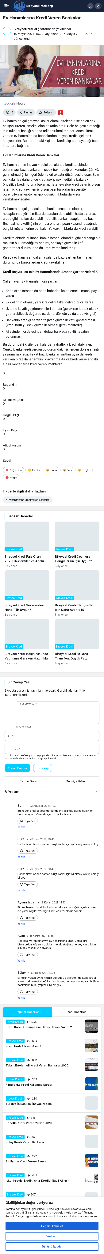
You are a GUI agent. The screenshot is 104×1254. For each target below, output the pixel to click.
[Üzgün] (84, 470)
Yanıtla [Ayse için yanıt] (21, 960)
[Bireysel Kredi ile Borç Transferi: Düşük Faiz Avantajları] (77, 642)
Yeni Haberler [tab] (76, 1012)
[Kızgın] (11, 477)
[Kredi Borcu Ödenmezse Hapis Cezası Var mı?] (52, 1026)
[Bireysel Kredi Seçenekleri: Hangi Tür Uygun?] (27, 593)
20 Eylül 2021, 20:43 (42, 869)
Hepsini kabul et (52, 1226)
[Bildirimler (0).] (98, 6)
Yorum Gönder (17, 768)
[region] (52, 1225)
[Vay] (67, 470)
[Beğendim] (13, 470)
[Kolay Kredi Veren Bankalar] (52, 1141)
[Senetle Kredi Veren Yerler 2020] (52, 1122)
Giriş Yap (43, 768)
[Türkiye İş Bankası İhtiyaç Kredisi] (52, 1102)
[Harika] (33, 470)
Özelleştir (52, 1236)
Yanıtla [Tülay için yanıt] (21, 997)
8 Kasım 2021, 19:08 (42, 935)
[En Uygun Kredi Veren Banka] (52, 1160)
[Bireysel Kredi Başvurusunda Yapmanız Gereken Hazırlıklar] (27, 642)
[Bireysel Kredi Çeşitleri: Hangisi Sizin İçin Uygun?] (77, 544)
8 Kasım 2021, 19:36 (43, 972)
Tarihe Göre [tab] (28, 781)
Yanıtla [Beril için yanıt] (21, 827)
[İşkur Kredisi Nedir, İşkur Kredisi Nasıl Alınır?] (52, 1179)
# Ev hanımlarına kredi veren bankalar (27, 499)
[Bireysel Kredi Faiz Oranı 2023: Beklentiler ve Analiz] (27, 544)
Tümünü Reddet (52, 1246)
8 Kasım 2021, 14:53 (54, 902)
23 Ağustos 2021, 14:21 (43, 805)
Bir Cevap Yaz (18, 682)
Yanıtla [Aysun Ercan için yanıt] (21, 923)
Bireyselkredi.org (26, 29)
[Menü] (6, 6)
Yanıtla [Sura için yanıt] (21, 856)
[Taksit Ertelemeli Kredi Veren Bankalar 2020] (52, 1064)
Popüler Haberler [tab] (27, 1012)
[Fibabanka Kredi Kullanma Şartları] (52, 1083)
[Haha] (51, 470)
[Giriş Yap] (90, 6)
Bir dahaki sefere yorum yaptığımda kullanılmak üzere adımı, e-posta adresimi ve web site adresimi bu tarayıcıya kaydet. (53, 757)
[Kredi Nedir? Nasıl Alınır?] (52, 1045)
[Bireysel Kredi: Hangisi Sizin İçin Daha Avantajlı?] (77, 593)
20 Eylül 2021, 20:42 (42, 839)
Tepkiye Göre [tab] (75, 781)
